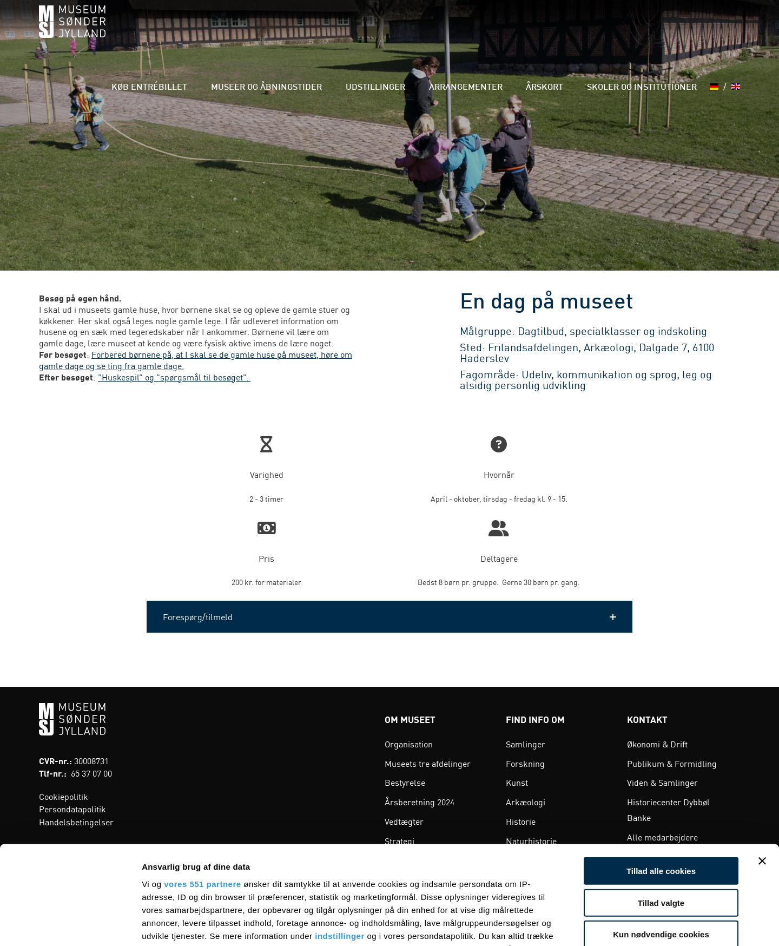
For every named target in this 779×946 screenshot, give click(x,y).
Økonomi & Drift (657, 743)
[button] (389, 617)
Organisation (409, 743)
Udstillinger (422, 32)
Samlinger (525, 743)
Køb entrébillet (229, 32)
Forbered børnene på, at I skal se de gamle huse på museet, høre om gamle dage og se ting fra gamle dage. (195, 359)
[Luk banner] (762, 769)
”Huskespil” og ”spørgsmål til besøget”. (174, 376)
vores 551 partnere (202, 791)
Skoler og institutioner (645, 32)
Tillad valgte (661, 810)
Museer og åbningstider (329, 32)
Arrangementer (497, 32)
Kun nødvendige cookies (661, 842)
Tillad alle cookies (661, 779)
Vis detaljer (562, 924)
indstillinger (340, 843)
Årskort (562, 32)
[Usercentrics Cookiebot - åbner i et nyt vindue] (70, 925)
